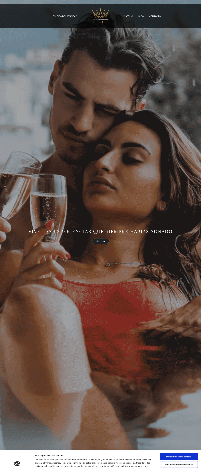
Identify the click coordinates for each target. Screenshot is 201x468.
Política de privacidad (65, 16)
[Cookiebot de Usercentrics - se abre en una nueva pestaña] (17, 463)
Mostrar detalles (143, 463)
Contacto (155, 16)
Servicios (100, 241)
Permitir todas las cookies (178, 439)
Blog (141, 16)
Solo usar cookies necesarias (179, 447)
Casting (128, 16)
